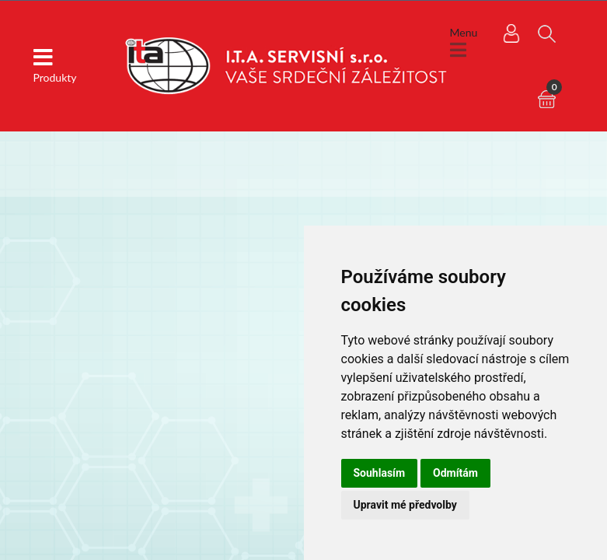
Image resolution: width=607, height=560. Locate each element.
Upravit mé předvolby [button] (405, 505)
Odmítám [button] (455, 473)
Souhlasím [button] (380, 473)
